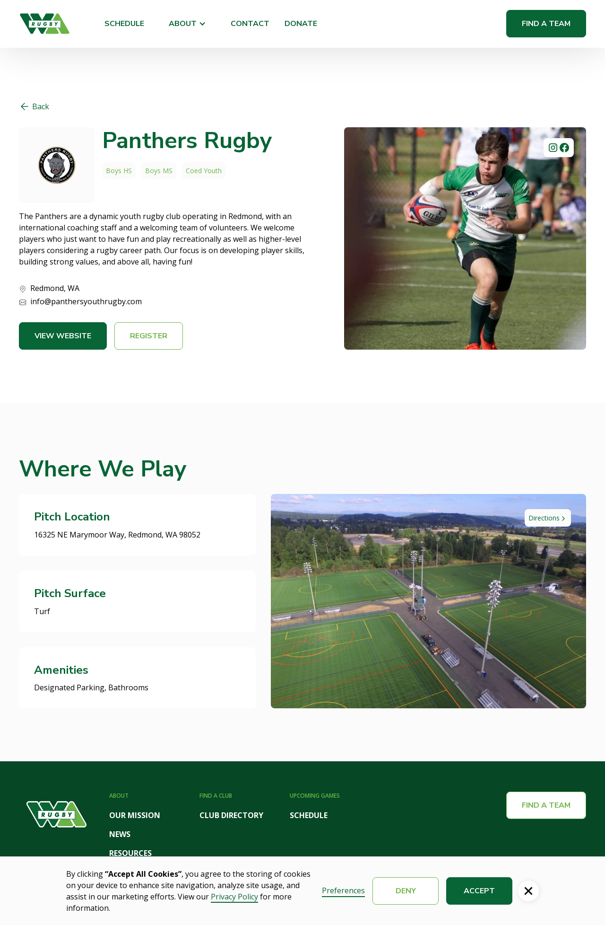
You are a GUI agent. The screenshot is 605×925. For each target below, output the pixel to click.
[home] (44, 23)
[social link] (553, 147)
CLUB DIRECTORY (231, 815)
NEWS (119, 834)
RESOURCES (130, 853)
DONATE (301, 24)
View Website (63, 336)
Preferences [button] (343, 890)
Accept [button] (479, 891)
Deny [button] (406, 891)
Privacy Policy (234, 896)
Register (148, 336)
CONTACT (250, 24)
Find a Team (546, 23)
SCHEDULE (124, 24)
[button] (187, 23)
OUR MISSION (134, 815)
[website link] (57, 165)
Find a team (546, 805)
